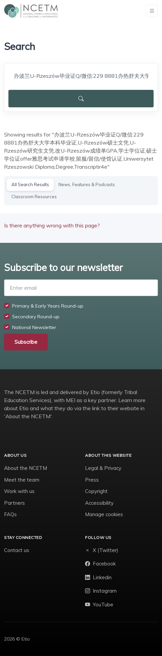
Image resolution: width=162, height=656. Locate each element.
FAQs (10, 514)
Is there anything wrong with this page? (52, 225)
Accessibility (99, 503)
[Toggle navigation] (152, 11)
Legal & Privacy (103, 468)
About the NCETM (25, 468)
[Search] (81, 75)
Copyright (96, 491)
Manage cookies (104, 514)
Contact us (16, 550)
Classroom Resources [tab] (34, 196)
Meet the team (21, 480)
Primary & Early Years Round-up (47, 306)
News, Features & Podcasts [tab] (86, 184)
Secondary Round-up (35, 317)
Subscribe (25, 342)
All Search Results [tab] (30, 184)
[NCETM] (31, 11)
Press (92, 480)
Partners (14, 503)
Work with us (19, 491)
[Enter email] (81, 287)
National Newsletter (34, 327)
